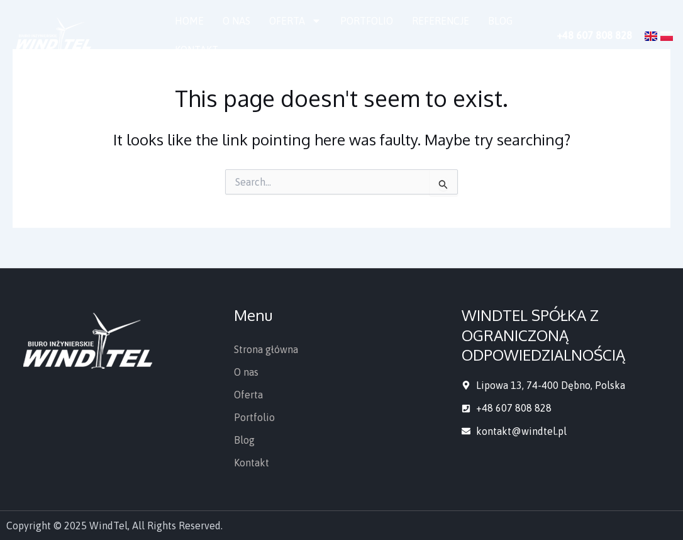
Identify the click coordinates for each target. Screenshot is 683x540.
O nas (236, 20)
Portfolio (366, 20)
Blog (500, 20)
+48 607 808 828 (594, 35)
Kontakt (196, 49)
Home (189, 20)
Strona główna (266, 349)
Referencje (440, 20)
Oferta (295, 20)
